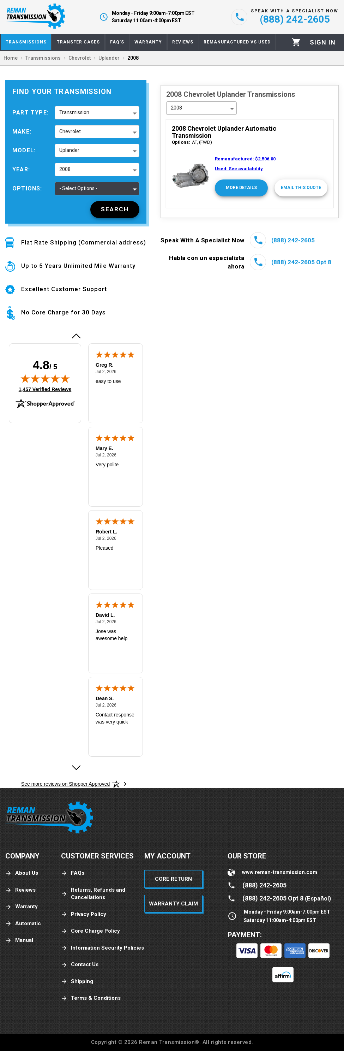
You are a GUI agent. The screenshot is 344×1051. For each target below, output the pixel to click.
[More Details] (241, 187)
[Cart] (296, 42)
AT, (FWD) (192, 142)
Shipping (77, 981)
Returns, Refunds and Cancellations (93, 894)
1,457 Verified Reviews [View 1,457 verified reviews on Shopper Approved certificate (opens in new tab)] (45, 389)
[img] (45, 378)
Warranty (21, 906)
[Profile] (323, 42)
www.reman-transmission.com (279, 872)
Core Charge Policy (90, 931)
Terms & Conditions (91, 998)
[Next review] (75, 767)
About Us (21, 873)
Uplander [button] (69, 150)
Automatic (23, 923)
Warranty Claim (173, 904)
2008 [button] (65, 169)
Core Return (173, 879)
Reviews (20, 890)
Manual (19, 940)
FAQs (72, 873)
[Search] (114, 209)
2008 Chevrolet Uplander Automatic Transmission (224, 132)
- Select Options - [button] (78, 188)
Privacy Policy (83, 914)
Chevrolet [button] (70, 131)
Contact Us (79, 964)
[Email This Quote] (300, 187)
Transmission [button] (74, 112)
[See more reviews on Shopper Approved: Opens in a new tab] (65, 784)
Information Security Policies (102, 948)
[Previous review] (75, 336)
